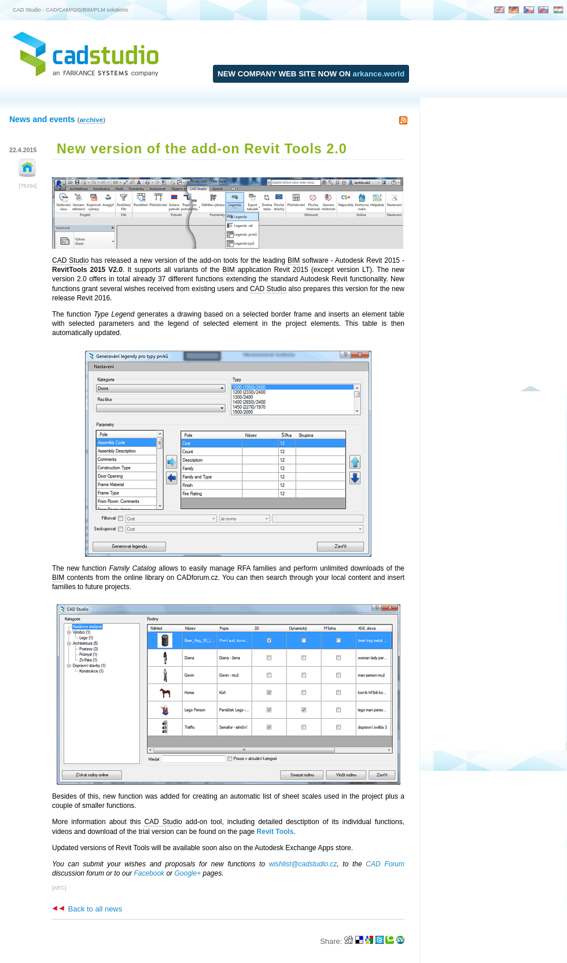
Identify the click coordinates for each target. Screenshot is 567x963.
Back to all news (87, 909)
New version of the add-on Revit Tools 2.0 (202, 148)
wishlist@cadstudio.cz (303, 864)
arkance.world (379, 73)
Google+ (187, 873)
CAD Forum (385, 864)
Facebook (149, 873)
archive (91, 119)
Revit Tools (275, 832)
